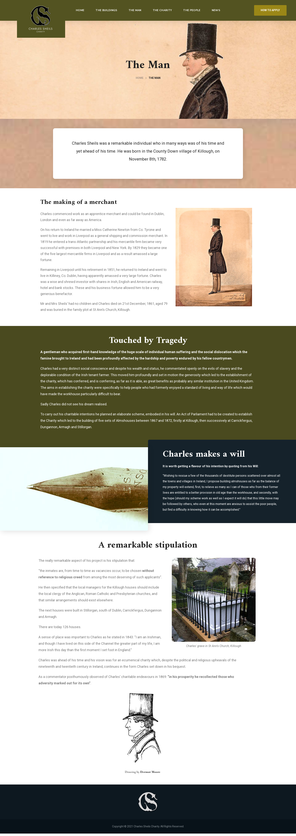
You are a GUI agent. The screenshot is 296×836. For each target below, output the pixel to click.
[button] (270, 10)
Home (139, 77)
